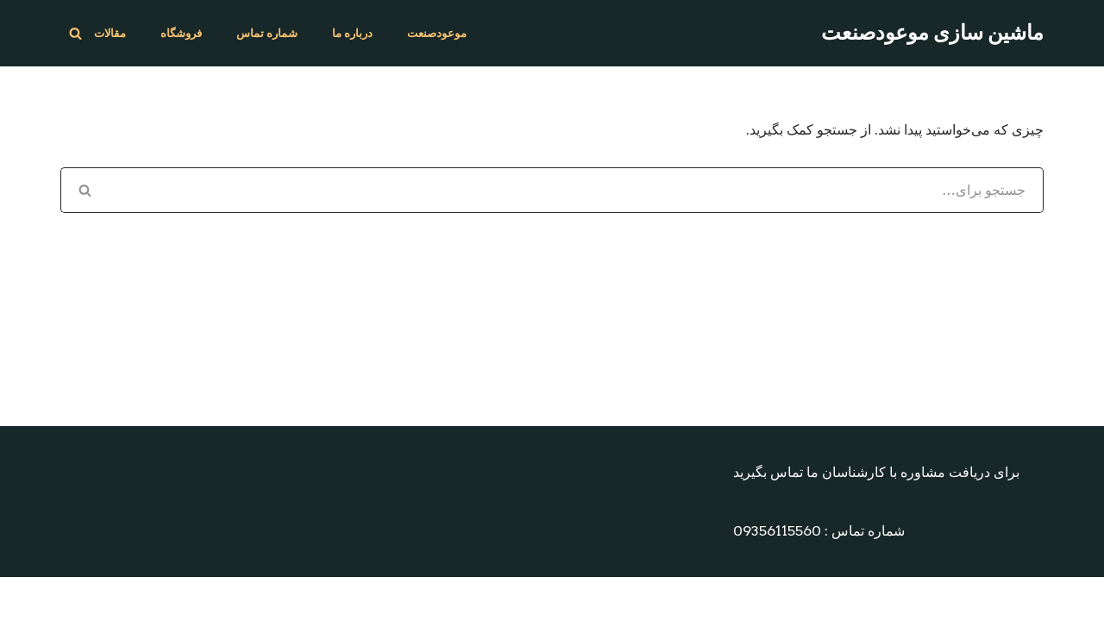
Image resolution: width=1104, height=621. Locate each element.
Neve (857, 599)
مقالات (110, 33)
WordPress (1003, 599)
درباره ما (352, 33)
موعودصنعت (437, 33)
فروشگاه (181, 33)
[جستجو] (75, 33)
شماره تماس (267, 33)
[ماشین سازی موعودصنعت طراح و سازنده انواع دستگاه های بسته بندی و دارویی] (932, 33)
